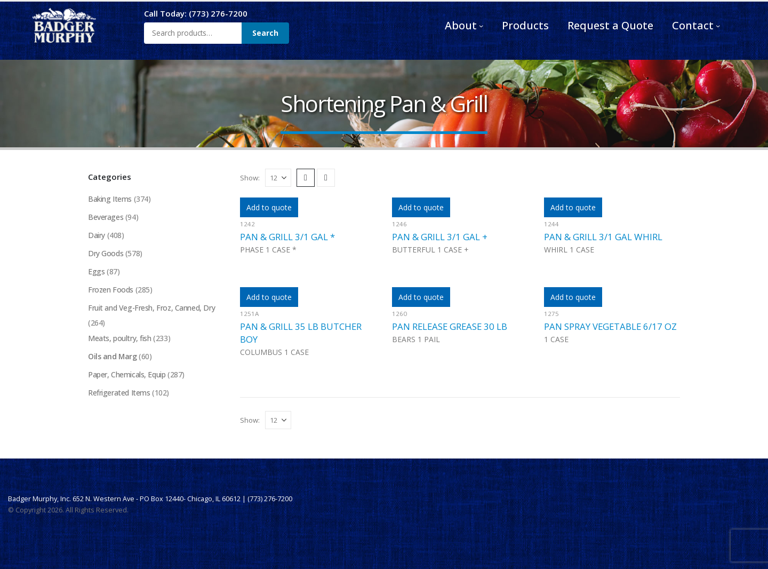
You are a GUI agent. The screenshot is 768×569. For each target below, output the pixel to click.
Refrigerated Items (119, 393)
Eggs (96, 271)
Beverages (105, 217)
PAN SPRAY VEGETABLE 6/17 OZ (610, 326)
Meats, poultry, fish (119, 339)
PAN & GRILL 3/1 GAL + (439, 237)
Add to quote (269, 207)
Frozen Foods (111, 289)
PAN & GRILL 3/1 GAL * (287, 237)
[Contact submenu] (718, 25)
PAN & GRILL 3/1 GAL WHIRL (603, 237)
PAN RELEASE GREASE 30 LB (449, 326)
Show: (250, 178)
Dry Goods (105, 253)
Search (265, 33)
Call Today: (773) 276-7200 (195, 13)
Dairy (96, 235)
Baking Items (110, 199)
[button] (306, 178)
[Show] (278, 178)
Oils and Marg (113, 357)
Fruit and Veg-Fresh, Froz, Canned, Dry (151, 308)
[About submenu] (481, 25)
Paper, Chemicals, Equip (126, 375)
